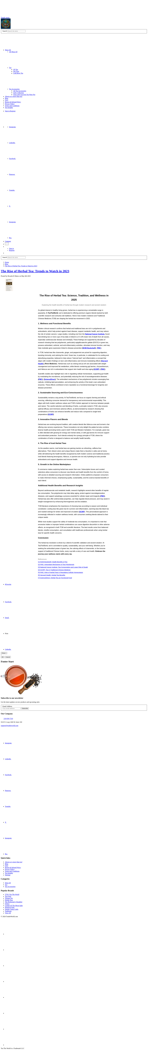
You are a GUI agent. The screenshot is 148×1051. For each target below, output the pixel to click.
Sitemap (7, 875)
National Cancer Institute (94, 334)
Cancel (8, 657)
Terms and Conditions (12, 106)
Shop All (23, 50)
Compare (8, 241)
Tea (25, 68)
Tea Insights (9, 107)
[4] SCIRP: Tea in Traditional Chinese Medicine (54, 570)
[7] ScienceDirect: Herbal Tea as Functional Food (55, 578)
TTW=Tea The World (12, 894)
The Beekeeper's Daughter (13, 902)
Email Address (7, 706)
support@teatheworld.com (9, 725)
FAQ (6, 100)
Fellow (7, 904)
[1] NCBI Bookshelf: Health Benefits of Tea (52, 562)
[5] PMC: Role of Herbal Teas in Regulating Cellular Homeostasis (60, 572)
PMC (99, 348)
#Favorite (8, 584)
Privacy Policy (10, 104)
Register (13, 111)
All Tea (15, 69)
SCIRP (96, 369)
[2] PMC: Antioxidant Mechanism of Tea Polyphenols (56, 564)
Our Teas (16, 71)
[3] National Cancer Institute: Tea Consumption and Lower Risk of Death (63, 567)
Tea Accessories (29, 89)
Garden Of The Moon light (14, 905)
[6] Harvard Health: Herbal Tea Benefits (51, 575)
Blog (6, 98)
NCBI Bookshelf (89, 348)
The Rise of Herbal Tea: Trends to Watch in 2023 (35, 271)
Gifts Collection (18, 93)
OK (3, 657)
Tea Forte (8, 896)
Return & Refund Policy (13, 102)
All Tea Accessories (19, 91)
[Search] (7, 243)
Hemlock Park (9, 907)
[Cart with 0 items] (6, 253)
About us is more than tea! (13, 96)
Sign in (7, 111)
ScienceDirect (49, 379)
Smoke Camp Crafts (11, 909)
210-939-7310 (8, 718)
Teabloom (8, 911)
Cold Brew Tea (18, 73)
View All (8, 913)
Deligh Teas (9, 900)
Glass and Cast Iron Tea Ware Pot (24, 94)
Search (4, 31)
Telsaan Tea (9, 898)
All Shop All (13, 52)
